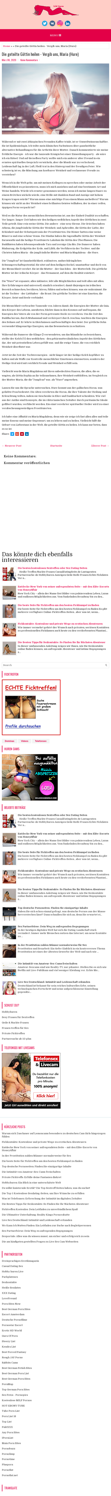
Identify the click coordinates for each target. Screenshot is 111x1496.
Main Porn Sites (11, 1443)
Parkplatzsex (10, 1276)
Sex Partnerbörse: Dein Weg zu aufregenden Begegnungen (53, 926)
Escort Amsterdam (13, 1314)
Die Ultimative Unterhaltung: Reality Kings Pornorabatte (36, 1214)
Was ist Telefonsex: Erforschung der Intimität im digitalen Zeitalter (42, 1198)
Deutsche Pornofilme (14, 1319)
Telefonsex (41, 741)
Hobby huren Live (12, 1271)
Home (6, 46)
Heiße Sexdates (11, 1287)
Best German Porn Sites (16, 1309)
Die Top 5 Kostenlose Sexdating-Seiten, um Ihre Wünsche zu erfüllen (43, 1193)
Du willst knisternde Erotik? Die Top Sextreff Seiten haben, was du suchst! (46, 1188)
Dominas (9, 741)
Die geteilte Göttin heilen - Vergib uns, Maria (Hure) (40, 54)
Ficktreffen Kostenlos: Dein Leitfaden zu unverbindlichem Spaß (40, 1209)
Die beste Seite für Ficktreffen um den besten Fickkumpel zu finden (58, 605)
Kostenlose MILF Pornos (17, 1400)
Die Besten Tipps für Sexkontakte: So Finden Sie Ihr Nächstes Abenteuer (61, 642)
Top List (7, 1421)
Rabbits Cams (10, 1362)
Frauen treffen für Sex (15, 1028)
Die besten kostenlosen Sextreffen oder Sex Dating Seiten (52, 568)
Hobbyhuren (9, 1011)
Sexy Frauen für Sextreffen (18, 1017)
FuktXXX (7, 1427)
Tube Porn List (11, 1411)
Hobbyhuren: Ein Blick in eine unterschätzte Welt (31, 1182)
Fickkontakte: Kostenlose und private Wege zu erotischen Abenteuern (60, 623)
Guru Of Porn (10, 1336)
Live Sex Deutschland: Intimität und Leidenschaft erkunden (54, 982)
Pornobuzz (8, 1448)
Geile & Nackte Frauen (15, 1022)
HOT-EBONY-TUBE (13, 1405)
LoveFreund (9, 1298)
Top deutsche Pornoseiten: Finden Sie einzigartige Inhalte (53, 908)
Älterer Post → (100, 445)
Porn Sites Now (11, 1303)
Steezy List (8, 1341)
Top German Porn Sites (16, 1389)
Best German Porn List (15, 1373)
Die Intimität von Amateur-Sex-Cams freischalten (47, 963)
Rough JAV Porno (12, 1357)
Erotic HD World (12, 1330)
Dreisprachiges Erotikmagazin (20, 1261)
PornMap (7, 1384)
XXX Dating (9, 1293)
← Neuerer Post (11, 445)
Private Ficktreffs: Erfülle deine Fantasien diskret (31, 1177)
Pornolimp (8, 1454)
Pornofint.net (10, 1475)
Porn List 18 (9, 1416)
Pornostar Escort (12, 1325)
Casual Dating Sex (12, 1266)
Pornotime (8, 1459)
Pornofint (7, 1470)
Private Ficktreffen (13, 1033)
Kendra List (9, 1346)
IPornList (7, 1437)
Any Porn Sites (11, 1432)
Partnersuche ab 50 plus (16, 1038)
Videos (24, 741)
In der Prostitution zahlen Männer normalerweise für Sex (52, 945)
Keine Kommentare (29, 60)
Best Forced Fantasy (14, 1352)
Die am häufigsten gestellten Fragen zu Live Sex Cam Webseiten (40, 1241)
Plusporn (7, 1464)
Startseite (56, 445)
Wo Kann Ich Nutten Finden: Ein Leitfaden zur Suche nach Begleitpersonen (46, 1225)
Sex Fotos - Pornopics (15, 1395)
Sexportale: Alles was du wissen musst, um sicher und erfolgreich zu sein (45, 1236)
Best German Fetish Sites (17, 1368)
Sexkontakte (9, 1282)
